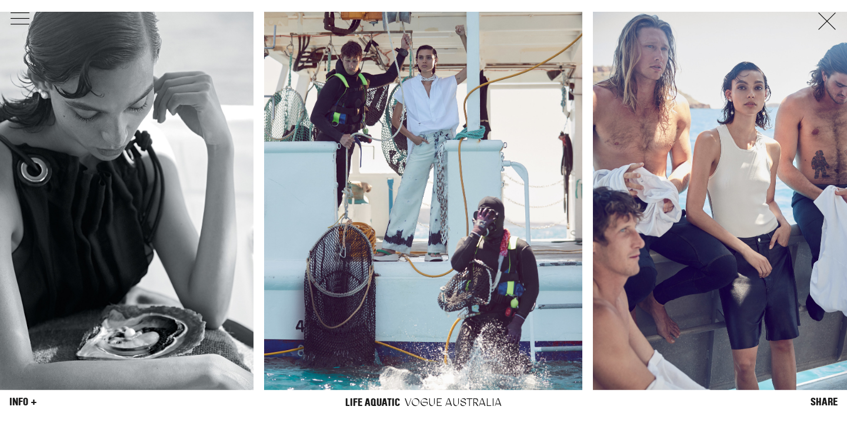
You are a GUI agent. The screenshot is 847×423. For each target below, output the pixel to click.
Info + (23, 401)
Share (824, 401)
